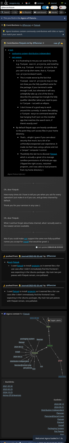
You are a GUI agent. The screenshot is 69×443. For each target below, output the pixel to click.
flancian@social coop (54, 415)
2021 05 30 (8, 385)
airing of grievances (12, 394)
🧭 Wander (53, 12)
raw (55, 43)
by (33, 255)
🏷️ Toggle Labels (54, 319)
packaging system (20, 53)
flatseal (53, 153)
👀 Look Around (40, 12)
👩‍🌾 (5, 43)
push (10, 261)
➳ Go (14, 12)
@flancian (26, 25)
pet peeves (17, 57)
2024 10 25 (8, 391)
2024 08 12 (59, 403)
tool (11, 50)
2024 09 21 (59, 406)
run (25, 237)
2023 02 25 (8, 388)
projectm (36, 264)
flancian (60, 412)
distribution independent (39, 53)
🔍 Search (5, 12)
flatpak (16, 261)
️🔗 (59, 43)
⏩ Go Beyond (25, 12)
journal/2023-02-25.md (32, 255)
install (26, 240)
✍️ (62, 43)
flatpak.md (24, 43)
